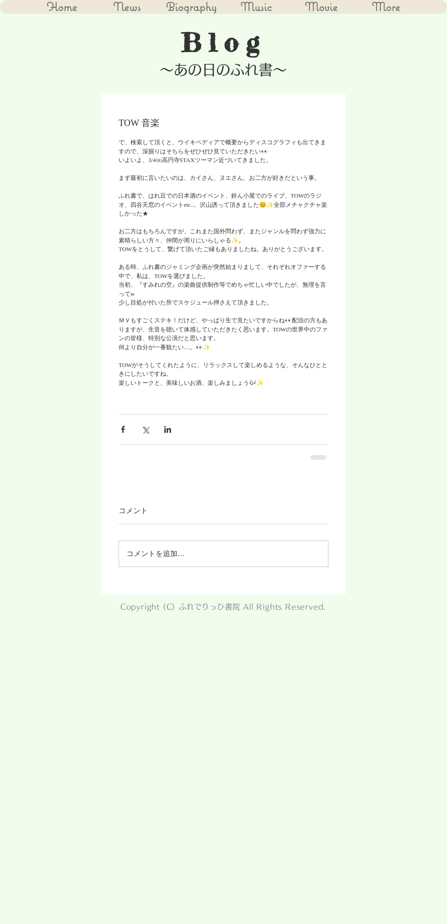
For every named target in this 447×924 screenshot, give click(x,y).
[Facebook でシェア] (123, 429)
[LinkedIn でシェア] (167, 429)
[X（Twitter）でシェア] (145, 429)
